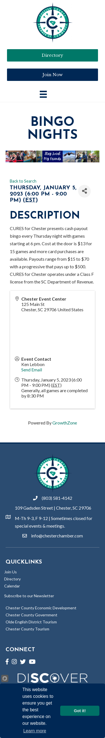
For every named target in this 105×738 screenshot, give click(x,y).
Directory (12, 578)
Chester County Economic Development (41, 607)
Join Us (10, 571)
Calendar (12, 585)
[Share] (84, 191)
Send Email (31, 369)
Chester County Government (31, 614)
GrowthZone (64, 422)
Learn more (34, 730)
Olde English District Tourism (31, 621)
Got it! (80, 711)
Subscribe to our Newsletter (29, 595)
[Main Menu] (43, 94)
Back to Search (23, 181)
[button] (52, 75)
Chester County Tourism (27, 628)
